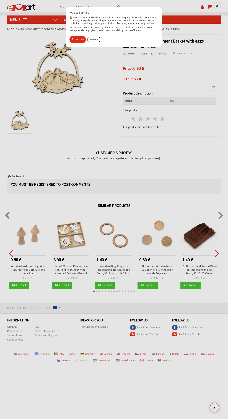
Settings (93, 39)
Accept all (78, 39)
